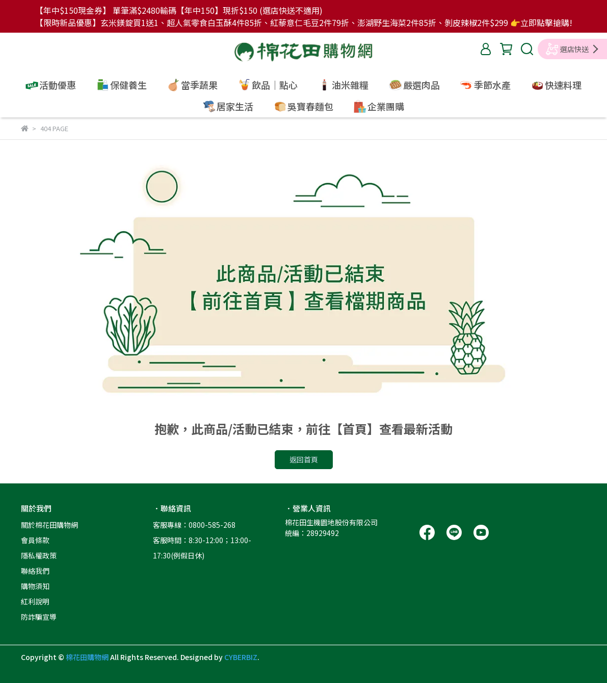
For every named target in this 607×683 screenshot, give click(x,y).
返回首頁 (303, 459)
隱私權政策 (39, 555)
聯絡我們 (35, 571)
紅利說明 (35, 601)
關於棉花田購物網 (49, 525)
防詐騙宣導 (39, 617)
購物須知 (35, 586)
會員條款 (35, 540)
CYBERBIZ (240, 657)
